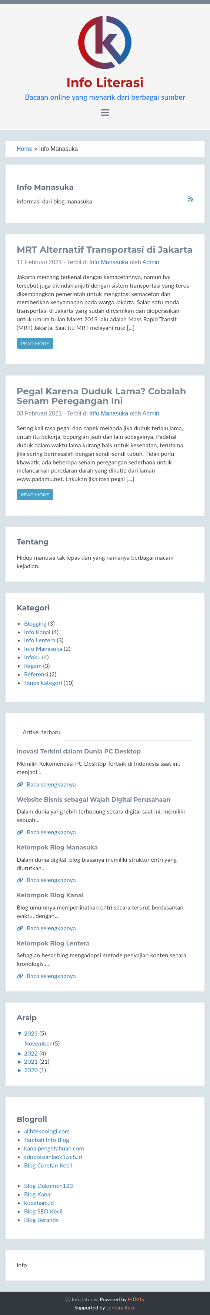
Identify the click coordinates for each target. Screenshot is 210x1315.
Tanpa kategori (43, 682)
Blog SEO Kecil (43, 1211)
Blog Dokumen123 (48, 1185)
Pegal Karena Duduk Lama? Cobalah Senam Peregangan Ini (101, 396)
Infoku (32, 656)
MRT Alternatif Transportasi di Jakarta (105, 249)
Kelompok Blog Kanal (50, 895)
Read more (35, 343)
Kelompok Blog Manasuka (57, 847)
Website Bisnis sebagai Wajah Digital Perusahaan (93, 799)
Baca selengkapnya (46, 784)
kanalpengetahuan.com (54, 1148)
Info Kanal (37, 631)
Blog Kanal (38, 1194)
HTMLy (136, 1299)
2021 (31, 1061)
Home (25, 149)
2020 (31, 1069)
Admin (150, 262)
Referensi (36, 674)
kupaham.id (39, 1202)
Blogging (35, 623)
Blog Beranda (41, 1219)
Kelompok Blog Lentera (53, 943)
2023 (31, 1033)
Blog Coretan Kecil (48, 1165)
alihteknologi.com (47, 1131)
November (37, 1043)
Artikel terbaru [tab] (41, 731)
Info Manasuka (108, 262)
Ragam (32, 665)
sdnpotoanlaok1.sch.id (53, 1156)
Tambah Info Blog (46, 1139)
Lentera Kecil (121, 1307)
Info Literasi (105, 82)
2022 (31, 1053)
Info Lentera (39, 639)
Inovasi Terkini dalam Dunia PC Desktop (79, 751)
